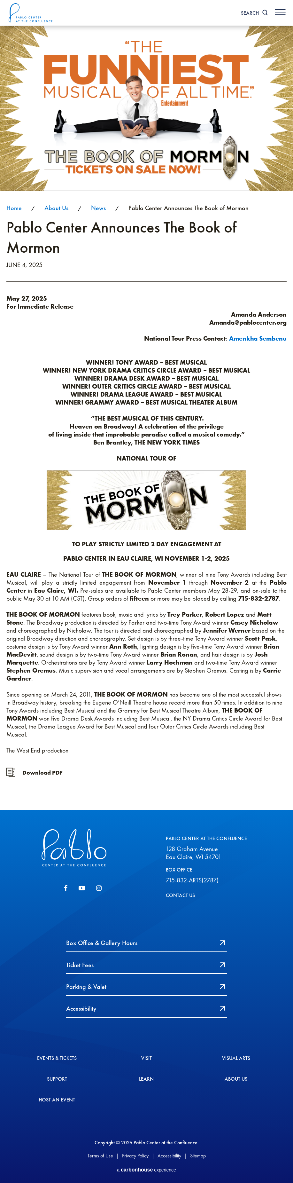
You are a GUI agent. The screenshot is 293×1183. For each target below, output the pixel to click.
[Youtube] (82, 888)
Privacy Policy (135, 1153)
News (98, 208)
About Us (56, 208)
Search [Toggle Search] (249, 13)
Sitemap (198, 1153)
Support (57, 1075)
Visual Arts (236, 1054)
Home (14, 208)
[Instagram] (99, 888)
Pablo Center (32, 12)
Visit (146, 1054)
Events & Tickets (57, 1054)
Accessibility (169, 1153)
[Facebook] (65, 888)
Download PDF (42, 772)
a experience (146, 1168)
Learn (146, 1075)
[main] (146, 418)
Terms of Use (100, 1153)
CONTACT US (180, 895)
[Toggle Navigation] (279, 12)
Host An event (57, 1096)
